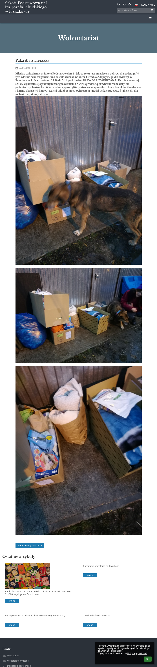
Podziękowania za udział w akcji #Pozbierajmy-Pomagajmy (35, 615)
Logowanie (148, 4)
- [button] (124, 4)
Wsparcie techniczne (18, 660)
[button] (136, 5)
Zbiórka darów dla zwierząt (96, 615)
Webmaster (13, 655)
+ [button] (118, 4)
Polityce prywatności (137, 653)
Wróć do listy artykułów (30, 545)
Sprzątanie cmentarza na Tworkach (101, 566)
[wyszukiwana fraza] (136, 10)
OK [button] (147, 659)
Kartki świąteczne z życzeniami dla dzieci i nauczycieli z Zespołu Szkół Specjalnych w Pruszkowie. (37, 593)
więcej (12, 600)
